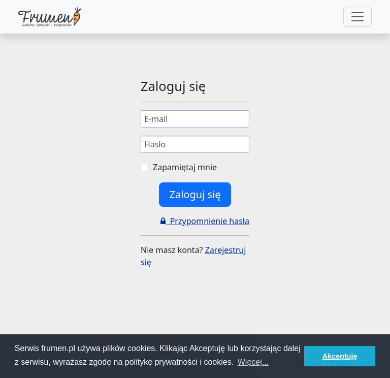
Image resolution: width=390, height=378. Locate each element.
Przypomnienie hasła (204, 221)
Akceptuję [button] (340, 356)
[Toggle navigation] (357, 17)
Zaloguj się (195, 194)
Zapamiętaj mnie (185, 167)
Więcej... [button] (253, 362)
